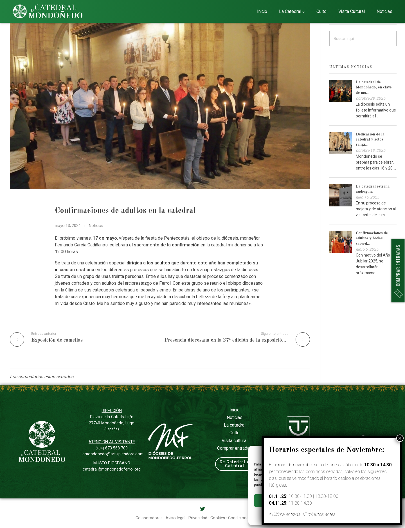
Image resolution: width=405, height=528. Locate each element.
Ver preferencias (374, 501)
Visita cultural (235, 440)
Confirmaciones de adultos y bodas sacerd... (372, 238)
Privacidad (323, 513)
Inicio (235, 410)
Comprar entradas (234, 448)
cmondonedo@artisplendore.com (112, 454)
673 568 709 (112, 448)
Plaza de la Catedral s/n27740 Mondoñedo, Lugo (111, 423)
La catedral (235, 425)
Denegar (325, 501)
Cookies (306, 513)
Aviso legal (342, 513)
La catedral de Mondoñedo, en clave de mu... (374, 87)
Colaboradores (149, 518)
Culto (235, 432)
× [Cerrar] (400, 113)
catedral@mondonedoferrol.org (112, 469)
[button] (394, 453)
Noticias (96, 226)
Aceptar (277, 501)
